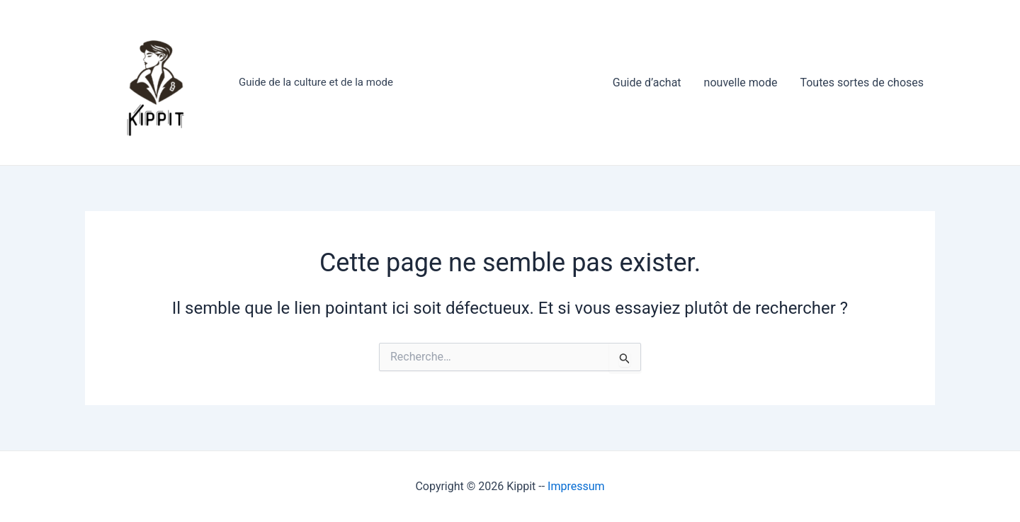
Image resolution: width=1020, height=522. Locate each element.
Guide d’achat (647, 82)
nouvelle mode (741, 82)
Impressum (576, 486)
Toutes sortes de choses (862, 82)
